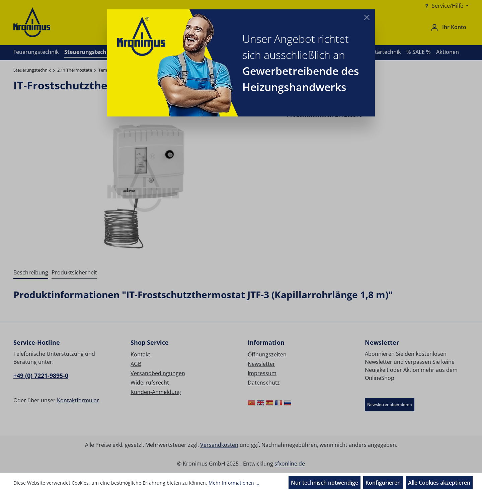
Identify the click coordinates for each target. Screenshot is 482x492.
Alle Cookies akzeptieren (439, 482)
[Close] (367, 17)
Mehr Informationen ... (234, 483)
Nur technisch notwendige (324, 482)
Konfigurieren (383, 482)
